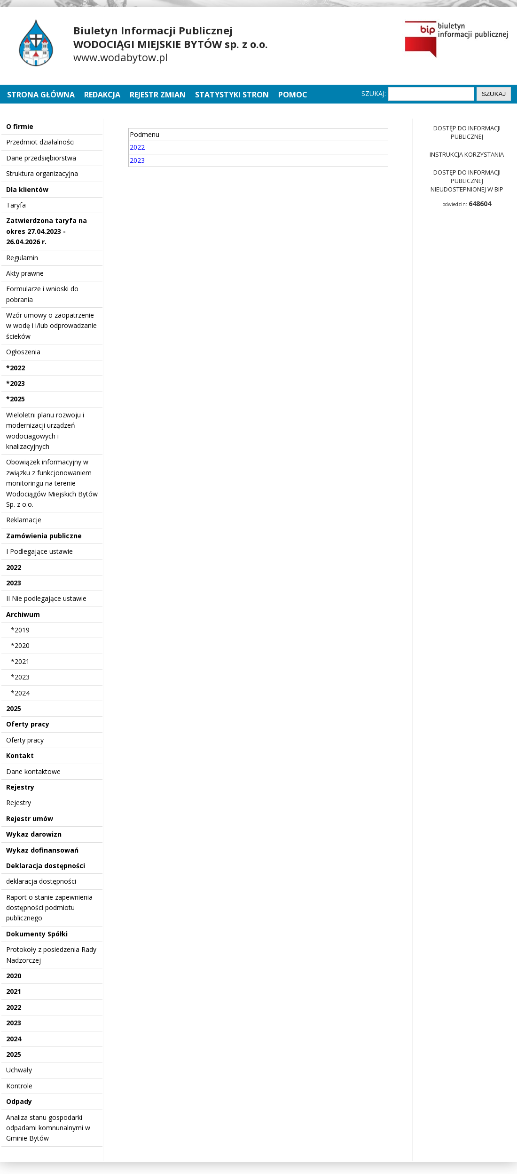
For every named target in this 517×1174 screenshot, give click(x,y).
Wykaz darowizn (34, 834)
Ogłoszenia (23, 351)
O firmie (19, 126)
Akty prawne (25, 273)
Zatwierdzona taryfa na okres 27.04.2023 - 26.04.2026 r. (46, 231)
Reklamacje (23, 519)
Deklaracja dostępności (45, 865)
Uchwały (19, 1069)
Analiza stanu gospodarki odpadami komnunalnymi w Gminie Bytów (48, 1128)
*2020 (20, 645)
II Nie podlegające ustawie (46, 598)
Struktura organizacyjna (42, 173)
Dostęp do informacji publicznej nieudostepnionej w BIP (467, 180)
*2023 (15, 383)
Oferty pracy (27, 723)
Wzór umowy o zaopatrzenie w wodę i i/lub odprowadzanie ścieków (51, 326)
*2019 (20, 629)
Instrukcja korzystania (467, 154)
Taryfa (16, 204)
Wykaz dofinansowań (42, 850)
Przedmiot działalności (40, 141)
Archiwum (23, 614)
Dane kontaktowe (33, 771)
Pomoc (292, 94)
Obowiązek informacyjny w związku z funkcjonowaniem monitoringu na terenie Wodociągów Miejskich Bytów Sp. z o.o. (52, 483)
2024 (13, 1038)
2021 (13, 991)
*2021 (20, 661)
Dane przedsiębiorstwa (41, 157)
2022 (13, 567)
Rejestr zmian (158, 94)
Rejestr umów (29, 818)
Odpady (19, 1101)
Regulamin (22, 257)
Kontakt (20, 755)
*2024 (20, 692)
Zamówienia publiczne (44, 535)
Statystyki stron (232, 94)
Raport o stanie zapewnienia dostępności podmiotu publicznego (49, 908)
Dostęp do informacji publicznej (467, 132)
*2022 (15, 367)
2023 (13, 582)
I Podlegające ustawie (39, 551)
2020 (13, 975)
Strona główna (42, 94)
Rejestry (20, 787)
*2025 (15, 398)
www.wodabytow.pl (120, 57)
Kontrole (19, 1085)
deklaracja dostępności (41, 881)
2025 (13, 708)
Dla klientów (27, 189)
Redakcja (102, 94)
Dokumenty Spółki (37, 933)
